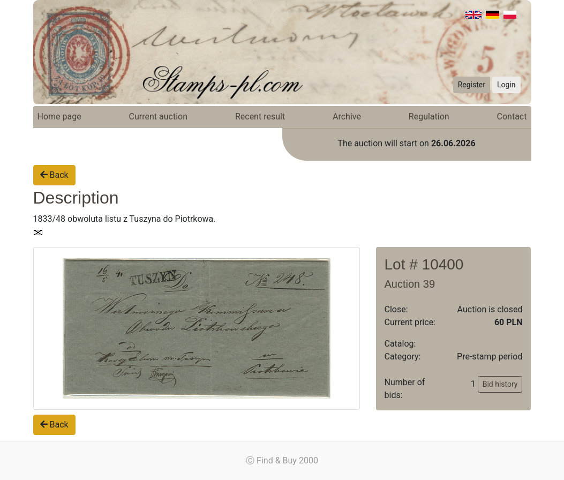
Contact (512, 116)
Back (54, 175)
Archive (347, 116)
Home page (59, 116)
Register (471, 84)
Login (506, 84)
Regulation (429, 116)
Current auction (158, 116)
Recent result (260, 116)
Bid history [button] (500, 384)
